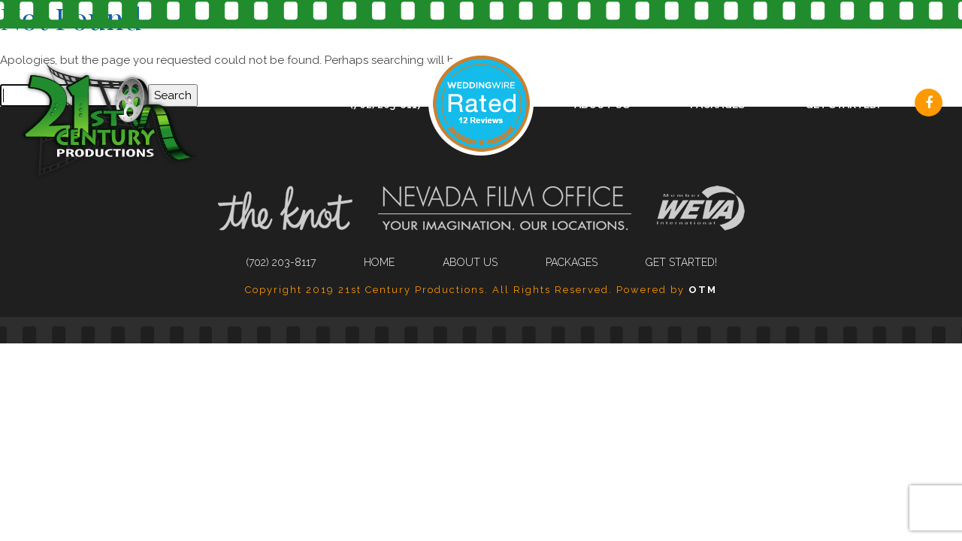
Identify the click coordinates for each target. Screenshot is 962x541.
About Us (602, 104)
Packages (717, 104)
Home (379, 262)
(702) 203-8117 (386, 104)
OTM (702, 289)
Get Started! (842, 104)
